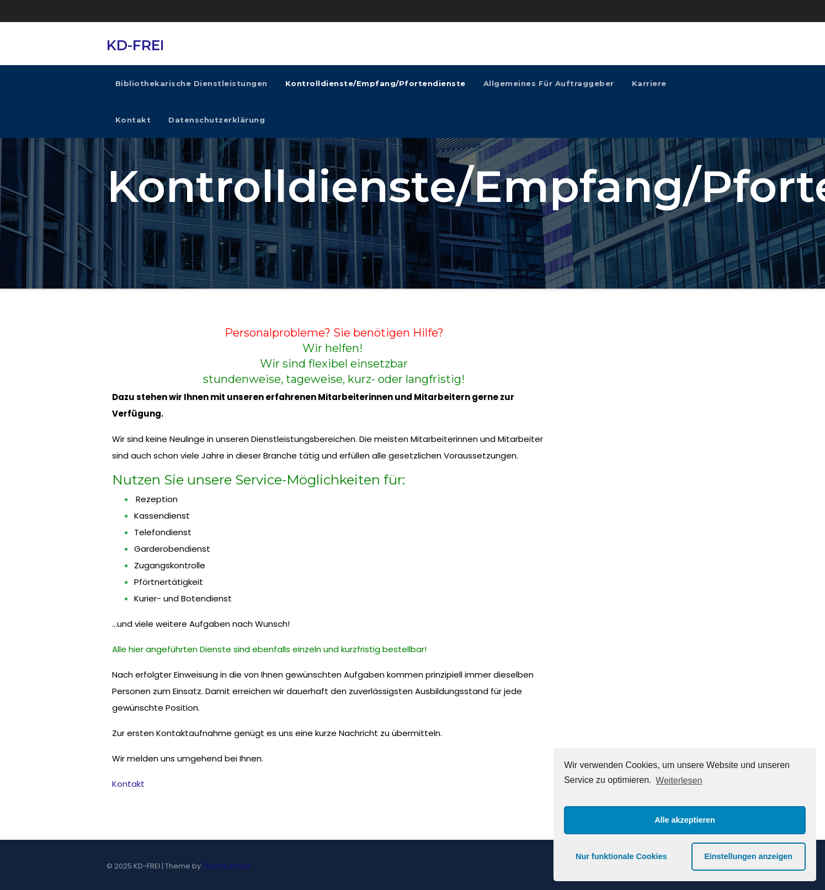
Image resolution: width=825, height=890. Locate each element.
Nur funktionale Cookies (621, 856)
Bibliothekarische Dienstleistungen (191, 83)
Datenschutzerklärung (216, 119)
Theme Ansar (227, 866)
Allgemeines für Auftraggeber (548, 83)
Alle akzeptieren (684, 820)
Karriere (649, 83)
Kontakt (133, 119)
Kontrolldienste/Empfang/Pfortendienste (375, 83)
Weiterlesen (679, 780)
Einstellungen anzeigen (748, 856)
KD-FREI (135, 45)
